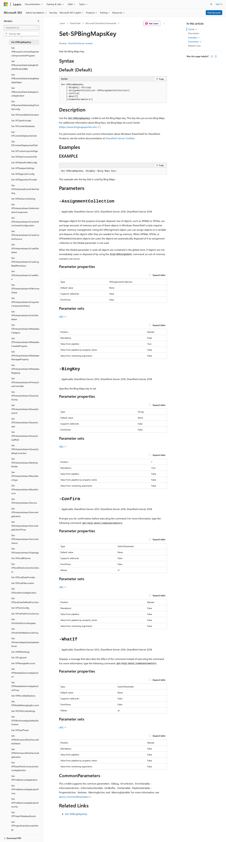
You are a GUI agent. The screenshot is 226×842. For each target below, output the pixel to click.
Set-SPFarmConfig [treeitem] (20, 607)
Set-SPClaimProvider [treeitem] (21, 120)
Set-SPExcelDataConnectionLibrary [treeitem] (25, 567)
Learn (62, 23)
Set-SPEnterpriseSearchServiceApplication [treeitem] (24, 512)
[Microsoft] (6, 4)
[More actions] (164, 23)
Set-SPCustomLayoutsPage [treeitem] (24, 151)
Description (193, 33)
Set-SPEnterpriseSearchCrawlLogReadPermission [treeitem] (25, 261)
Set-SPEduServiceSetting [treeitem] (23, 198)
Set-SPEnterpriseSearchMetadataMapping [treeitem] (25, 369)
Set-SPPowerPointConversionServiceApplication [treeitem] (24, 766)
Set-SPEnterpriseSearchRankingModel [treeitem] (24, 462)
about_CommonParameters (74, 796)
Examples (194, 37)
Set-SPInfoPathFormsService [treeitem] (25, 613)
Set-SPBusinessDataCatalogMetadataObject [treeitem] (25, 78)
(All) (63, 316)
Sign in (219, 4)
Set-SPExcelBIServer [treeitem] (21, 558)
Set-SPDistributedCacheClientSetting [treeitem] (25, 189)
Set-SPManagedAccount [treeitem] (23, 663)
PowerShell (75, 23)
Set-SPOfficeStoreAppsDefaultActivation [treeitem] (25, 720)
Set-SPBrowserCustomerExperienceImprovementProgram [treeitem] (25, 51)
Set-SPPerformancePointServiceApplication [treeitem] (25, 753)
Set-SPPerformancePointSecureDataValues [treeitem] (25, 739)
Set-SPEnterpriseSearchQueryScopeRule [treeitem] (24, 435)
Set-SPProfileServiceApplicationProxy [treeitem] (25, 789)
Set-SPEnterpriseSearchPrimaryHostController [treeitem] (25, 382)
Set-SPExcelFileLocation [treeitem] (22, 583)
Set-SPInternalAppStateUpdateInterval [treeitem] (25, 642)
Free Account (214, 12)
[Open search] (211, 4)
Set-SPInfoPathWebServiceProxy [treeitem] (24, 630)
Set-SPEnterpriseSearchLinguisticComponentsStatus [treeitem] (25, 302)
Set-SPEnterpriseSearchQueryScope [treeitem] (24, 422)
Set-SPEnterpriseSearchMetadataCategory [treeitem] (25, 328)
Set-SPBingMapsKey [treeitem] (21, 42)
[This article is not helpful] (216, 56)
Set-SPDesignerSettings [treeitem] (22, 168)
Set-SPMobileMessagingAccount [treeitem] (25, 703)
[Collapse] (38, 21)
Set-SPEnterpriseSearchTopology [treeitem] (25, 550)
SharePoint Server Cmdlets (120, 138)
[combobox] (21, 27)
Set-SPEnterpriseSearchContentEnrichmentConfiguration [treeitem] (25, 221)
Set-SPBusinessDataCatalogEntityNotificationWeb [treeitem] (24, 65)
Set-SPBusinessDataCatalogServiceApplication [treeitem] (25, 91)
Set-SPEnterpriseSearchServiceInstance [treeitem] (25, 539)
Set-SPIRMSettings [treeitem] (20, 651)
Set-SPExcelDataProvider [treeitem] (23, 577)
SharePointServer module (80, 43)
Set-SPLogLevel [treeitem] (18, 657)
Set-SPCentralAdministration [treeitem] (25, 114)
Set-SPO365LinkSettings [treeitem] (23, 711)
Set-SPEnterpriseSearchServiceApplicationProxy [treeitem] (24, 525)
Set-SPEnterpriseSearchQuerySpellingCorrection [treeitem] (24, 449)
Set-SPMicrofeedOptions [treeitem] (23, 695)
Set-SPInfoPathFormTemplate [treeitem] (23, 621)
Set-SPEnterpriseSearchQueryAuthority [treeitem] (25, 395)
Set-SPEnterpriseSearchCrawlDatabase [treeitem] (25, 248)
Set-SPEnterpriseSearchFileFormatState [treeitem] (25, 288)
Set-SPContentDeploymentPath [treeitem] (24, 143)
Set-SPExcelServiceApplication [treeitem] (23, 590)
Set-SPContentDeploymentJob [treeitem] (24, 133)
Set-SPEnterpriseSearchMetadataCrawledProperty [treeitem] (25, 342)
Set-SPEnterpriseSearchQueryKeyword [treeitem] (24, 409)
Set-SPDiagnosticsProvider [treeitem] (24, 179)
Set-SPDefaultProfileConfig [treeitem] (24, 162)
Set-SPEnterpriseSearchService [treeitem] (24, 500)
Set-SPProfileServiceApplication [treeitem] (24, 778)
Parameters (195, 41)
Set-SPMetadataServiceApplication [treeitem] (24, 672)
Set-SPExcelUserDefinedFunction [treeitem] (25, 600)
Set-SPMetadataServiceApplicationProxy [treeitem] (24, 686)
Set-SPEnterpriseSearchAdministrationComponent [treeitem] (25, 208)
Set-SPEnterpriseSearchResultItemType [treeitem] (24, 476)
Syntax (192, 29)
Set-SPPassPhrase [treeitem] (20, 730)
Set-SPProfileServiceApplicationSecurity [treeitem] (25, 802)
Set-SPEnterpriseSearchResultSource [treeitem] (24, 489)
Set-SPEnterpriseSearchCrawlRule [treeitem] (24, 275)
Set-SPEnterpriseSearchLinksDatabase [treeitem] (24, 315)
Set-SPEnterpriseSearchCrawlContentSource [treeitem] (25, 235)
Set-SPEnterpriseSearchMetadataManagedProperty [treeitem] (25, 355)
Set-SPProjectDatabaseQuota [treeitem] (23, 814)
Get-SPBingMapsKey (76, 814)
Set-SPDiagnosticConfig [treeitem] (22, 173)
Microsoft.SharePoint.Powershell (101, 23)
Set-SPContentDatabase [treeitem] (23, 126)
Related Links (194, 45)
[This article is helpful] (212, 56)
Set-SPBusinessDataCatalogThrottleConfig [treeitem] (25, 105)
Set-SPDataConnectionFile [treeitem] (24, 156)
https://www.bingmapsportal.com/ (78, 127)
